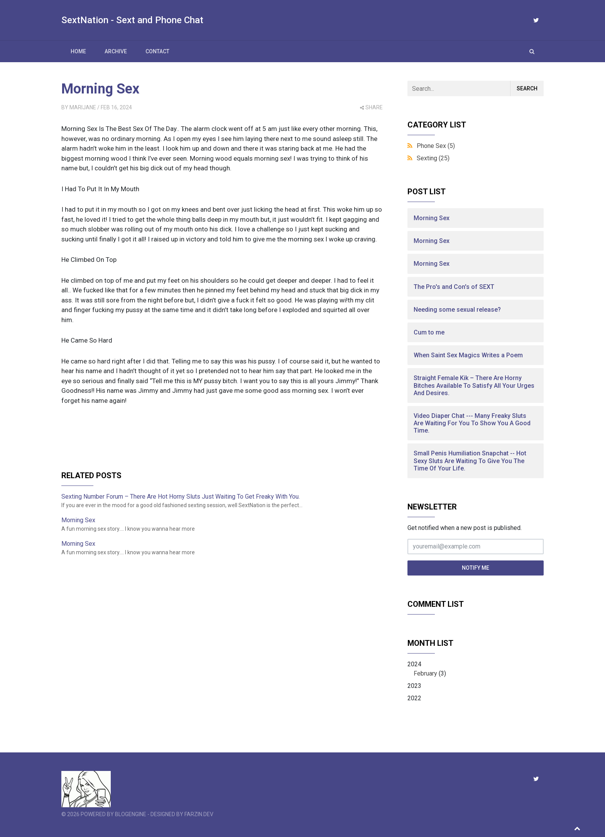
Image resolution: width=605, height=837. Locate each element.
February (425, 673)
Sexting (433, 158)
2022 (414, 698)
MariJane (82, 107)
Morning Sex (100, 89)
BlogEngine (130, 814)
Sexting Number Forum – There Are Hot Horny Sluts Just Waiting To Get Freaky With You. (180, 496)
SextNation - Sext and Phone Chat (132, 20)
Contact (157, 51)
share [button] (371, 107)
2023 (414, 685)
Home (78, 51)
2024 (475, 669)
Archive (116, 51)
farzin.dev (198, 814)
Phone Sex (436, 145)
